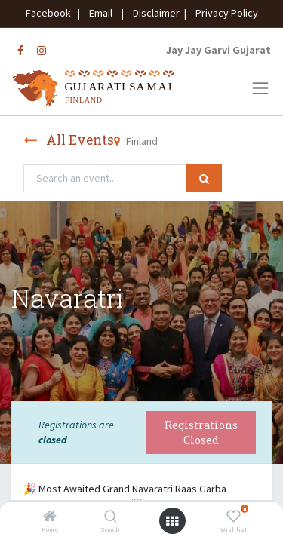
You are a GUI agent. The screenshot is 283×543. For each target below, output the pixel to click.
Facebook (50, 13)
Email (100, 13)
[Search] (110, 517)
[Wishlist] (233, 517)
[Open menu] (172, 521)
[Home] (50, 517)
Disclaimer (154, 13)
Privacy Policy (223, 13)
